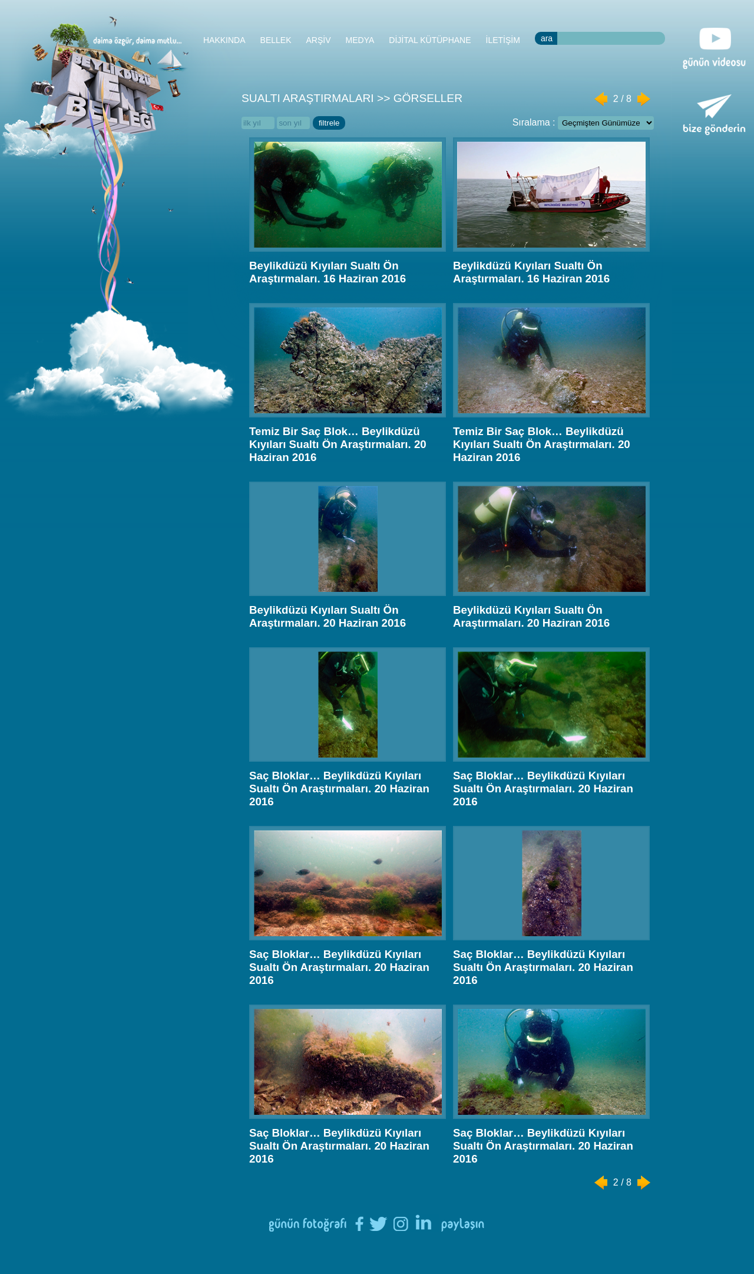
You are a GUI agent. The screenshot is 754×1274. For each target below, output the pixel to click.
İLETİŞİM (503, 40)
